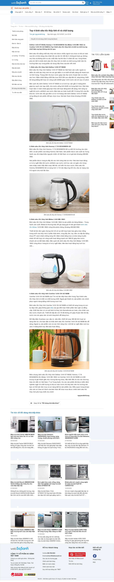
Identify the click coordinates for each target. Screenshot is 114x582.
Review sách (66, 12)
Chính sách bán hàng (49, 561)
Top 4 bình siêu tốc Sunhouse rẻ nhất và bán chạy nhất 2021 (99, 107)
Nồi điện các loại (17, 84)
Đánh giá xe (83, 12)
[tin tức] (12, 12)
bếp (51, 308)
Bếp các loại (15, 51)
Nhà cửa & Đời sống (97, 12)
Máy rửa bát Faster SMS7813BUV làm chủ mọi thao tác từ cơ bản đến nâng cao (22, 436)
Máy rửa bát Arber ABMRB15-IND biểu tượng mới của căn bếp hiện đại (23, 531)
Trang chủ (14, 26)
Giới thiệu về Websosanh (76, 558)
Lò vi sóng (15, 60)
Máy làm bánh (16, 68)
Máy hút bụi (15, 47)
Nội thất (14, 35)
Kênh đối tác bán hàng (75, 564)
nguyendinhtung (83, 395)
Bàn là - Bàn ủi (16, 43)
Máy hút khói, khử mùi (18, 64)
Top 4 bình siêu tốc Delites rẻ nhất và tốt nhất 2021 (98, 99)
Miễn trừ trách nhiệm (49, 564)
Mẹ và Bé (56, 12)
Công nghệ (18, 12)
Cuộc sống (28, 12)
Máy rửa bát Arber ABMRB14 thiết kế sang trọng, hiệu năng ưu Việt (50, 530)
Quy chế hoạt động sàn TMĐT (52, 569)
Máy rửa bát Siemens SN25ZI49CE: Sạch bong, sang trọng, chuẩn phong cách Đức (49, 436)
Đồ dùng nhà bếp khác (46, 26)
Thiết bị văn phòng (17, 31)
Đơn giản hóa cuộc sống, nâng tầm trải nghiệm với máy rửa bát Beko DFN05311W (49, 483)
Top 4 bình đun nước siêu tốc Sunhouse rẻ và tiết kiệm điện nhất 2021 (99, 116)
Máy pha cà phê (16, 72)
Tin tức (21, 26)
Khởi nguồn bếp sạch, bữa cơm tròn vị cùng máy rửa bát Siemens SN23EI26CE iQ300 (77, 436)
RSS (94, 562)
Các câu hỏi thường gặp (50, 558)
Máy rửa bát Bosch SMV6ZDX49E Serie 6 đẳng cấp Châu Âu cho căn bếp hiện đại (22, 483)
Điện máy (38, 12)
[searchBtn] (83, 2)
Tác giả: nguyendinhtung (37, 34)
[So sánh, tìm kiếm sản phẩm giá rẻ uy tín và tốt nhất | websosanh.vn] (19, 3)
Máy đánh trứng (16, 80)
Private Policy (97, 559)
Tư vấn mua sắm (17, 92)
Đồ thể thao (47, 12)
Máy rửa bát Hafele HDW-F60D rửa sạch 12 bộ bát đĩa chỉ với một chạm (76, 531)
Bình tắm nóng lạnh (17, 39)
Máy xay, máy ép (17, 76)
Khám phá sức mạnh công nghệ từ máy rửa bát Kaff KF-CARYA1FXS (76, 483)
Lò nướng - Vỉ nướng (18, 55)
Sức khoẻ (75, 12)
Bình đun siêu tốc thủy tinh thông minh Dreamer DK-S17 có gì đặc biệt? (99, 91)
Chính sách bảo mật (49, 566)
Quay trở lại (46, 403)
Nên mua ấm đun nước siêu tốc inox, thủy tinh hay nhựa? (99, 124)
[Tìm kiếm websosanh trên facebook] (95, 556)
